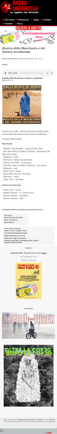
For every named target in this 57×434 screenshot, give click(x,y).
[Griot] (32, 209)
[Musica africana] (38, 209)
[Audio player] (28, 73)
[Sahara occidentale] (18, 209)
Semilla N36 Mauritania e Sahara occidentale (22, 78)
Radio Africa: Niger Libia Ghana (15, 238)
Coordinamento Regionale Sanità (15, 233)
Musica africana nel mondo (13, 217)
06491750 (40, 419)
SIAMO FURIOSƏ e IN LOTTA (14, 236)
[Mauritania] (10, 209)
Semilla (4, 65)
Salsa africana (9, 222)
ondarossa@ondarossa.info (25, 419)
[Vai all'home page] (19, 13)
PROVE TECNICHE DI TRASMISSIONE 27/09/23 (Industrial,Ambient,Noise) (21, 241)
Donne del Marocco (11, 220)
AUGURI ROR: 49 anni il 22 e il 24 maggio (28, 253)
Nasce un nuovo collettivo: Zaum (15, 231)
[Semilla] (4, 209)
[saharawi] (27, 209)
